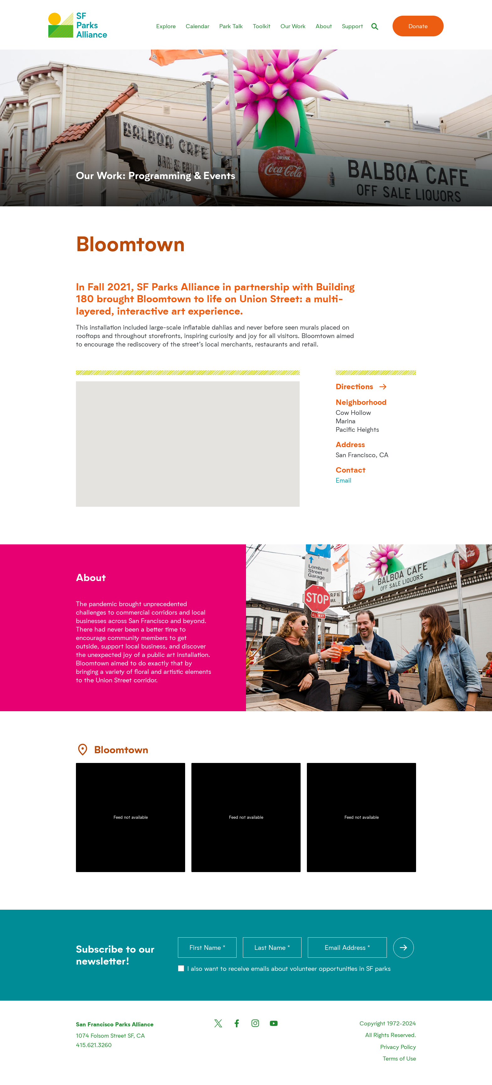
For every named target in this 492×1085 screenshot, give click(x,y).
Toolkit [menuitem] (261, 25)
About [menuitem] (324, 25)
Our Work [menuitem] (293, 25)
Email (343, 480)
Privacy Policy (398, 1046)
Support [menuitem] (352, 25)
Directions (361, 386)
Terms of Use (399, 1058)
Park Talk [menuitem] (231, 25)
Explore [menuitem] (166, 25)
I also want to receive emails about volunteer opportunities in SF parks (284, 968)
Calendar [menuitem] (197, 25)
